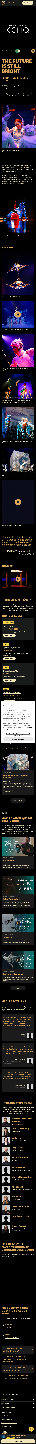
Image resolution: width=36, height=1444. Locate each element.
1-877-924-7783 (12, 1337)
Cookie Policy (6, 1416)
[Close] (32, 703)
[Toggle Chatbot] (31, 1429)
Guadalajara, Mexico (12, 671)
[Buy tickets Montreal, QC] (9, 635)
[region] (18, 722)
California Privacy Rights (10, 1426)
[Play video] (18, 314)
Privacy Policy (6, 1419)
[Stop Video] (33, 51)
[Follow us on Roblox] (17, 1394)
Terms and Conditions (9, 1423)
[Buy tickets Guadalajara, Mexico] (9, 680)
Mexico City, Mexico (12, 693)
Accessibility (6, 1412)
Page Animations (8, 51)
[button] (27, 3)
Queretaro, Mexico (11, 648)
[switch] (17, 51)
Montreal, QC (9, 626)
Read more (8, 791)
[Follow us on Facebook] (6, 1394)
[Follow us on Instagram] (9, 1394)
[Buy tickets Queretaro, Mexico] (9, 658)
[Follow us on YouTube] (13, 1394)
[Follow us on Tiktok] (3, 1394)
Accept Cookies (18, 739)
